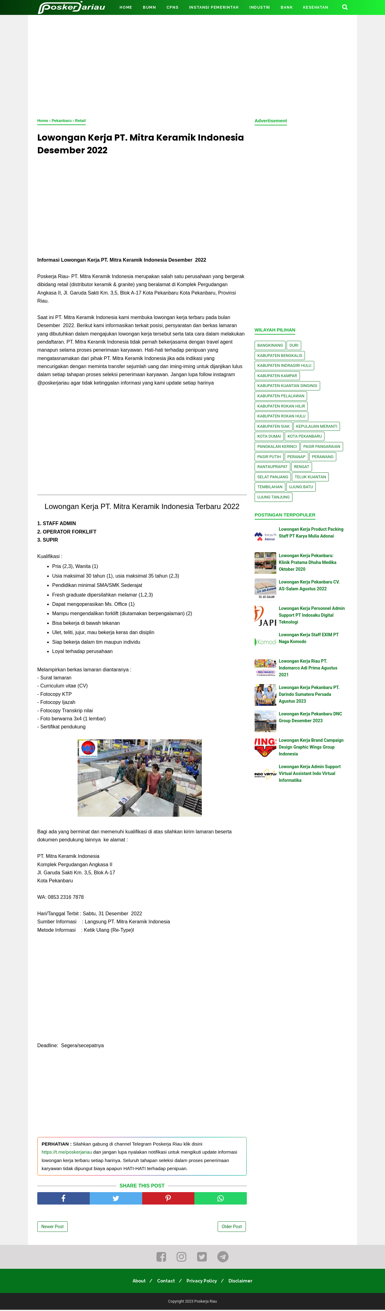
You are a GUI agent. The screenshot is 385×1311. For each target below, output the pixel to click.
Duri (293, 345)
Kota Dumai (269, 436)
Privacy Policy (203, 1282)
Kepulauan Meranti (316, 426)
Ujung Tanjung (273, 497)
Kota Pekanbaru (305, 436)
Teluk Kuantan (310, 477)
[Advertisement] (192, 65)
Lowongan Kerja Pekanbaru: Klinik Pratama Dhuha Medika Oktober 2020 (308, 562)
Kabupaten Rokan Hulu (281, 416)
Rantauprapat (272, 466)
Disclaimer (243, 1282)
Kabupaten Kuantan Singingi (287, 385)
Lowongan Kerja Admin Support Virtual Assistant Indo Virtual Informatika (310, 773)
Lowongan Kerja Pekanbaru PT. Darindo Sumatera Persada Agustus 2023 (309, 694)
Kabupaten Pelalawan (280, 396)
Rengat (301, 466)
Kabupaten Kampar (277, 375)
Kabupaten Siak (273, 426)
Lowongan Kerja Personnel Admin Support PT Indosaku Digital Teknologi (312, 615)
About (136, 1282)
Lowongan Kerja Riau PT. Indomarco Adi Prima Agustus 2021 (308, 668)
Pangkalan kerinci (277, 446)
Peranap (297, 456)
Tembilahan (270, 486)
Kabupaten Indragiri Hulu (284, 365)
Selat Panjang (272, 477)
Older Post (232, 1227)
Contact (165, 1282)
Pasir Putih (269, 456)
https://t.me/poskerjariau (67, 1153)
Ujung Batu (301, 486)
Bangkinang (270, 345)
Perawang (323, 456)
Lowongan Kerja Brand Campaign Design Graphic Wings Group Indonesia (311, 747)
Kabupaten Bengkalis (279, 355)
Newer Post (52, 1227)
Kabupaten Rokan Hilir (281, 406)
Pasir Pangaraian (321, 446)
